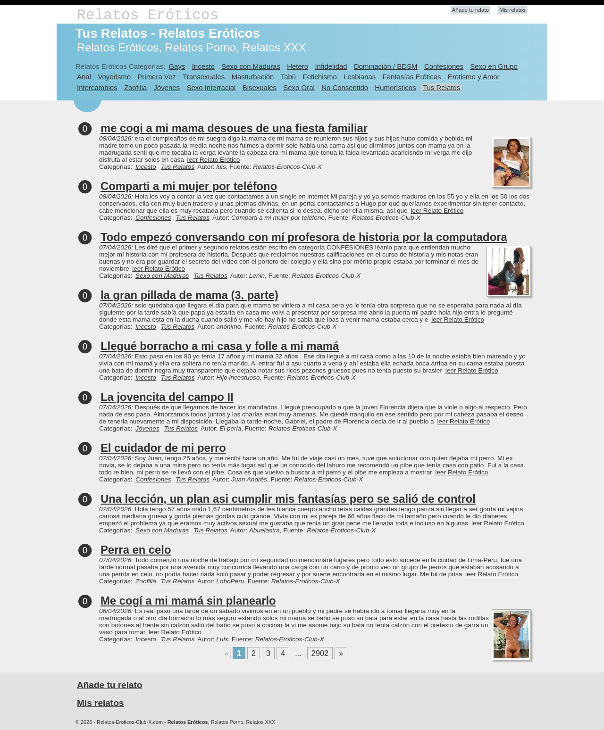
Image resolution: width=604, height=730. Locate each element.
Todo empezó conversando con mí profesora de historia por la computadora (304, 237)
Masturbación (253, 77)
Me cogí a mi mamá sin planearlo (188, 600)
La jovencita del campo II (167, 396)
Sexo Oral (299, 87)
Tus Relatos (441, 87)
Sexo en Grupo (494, 66)
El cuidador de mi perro (163, 447)
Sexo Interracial (210, 87)
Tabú (288, 77)
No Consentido (344, 87)
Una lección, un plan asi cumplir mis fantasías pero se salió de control (288, 498)
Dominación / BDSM (386, 66)
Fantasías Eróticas (412, 77)
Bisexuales (260, 87)
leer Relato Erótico (213, 159)
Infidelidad (331, 66)
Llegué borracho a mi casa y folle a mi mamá (220, 346)
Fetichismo (320, 77)
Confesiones (443, 66)
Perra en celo (136, 549)
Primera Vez (156, 77)
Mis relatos (512, 10)
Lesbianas (360, 77)
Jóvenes (166, 87)
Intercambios (97, 87)
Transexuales (204, 77)
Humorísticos (395, 87)
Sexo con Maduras (250, 66)
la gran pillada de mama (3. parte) (189, 295)
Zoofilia (135, 87)
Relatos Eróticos (147, 15)
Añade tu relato (470, 10)
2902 (319, 653)
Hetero (297, 66)
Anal (84, 77)
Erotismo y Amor (474, 77)
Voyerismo (114, 77)
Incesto (203, 66)
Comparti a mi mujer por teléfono (189, 186)
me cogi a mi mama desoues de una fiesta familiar (234, 128)
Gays (176, 66)
